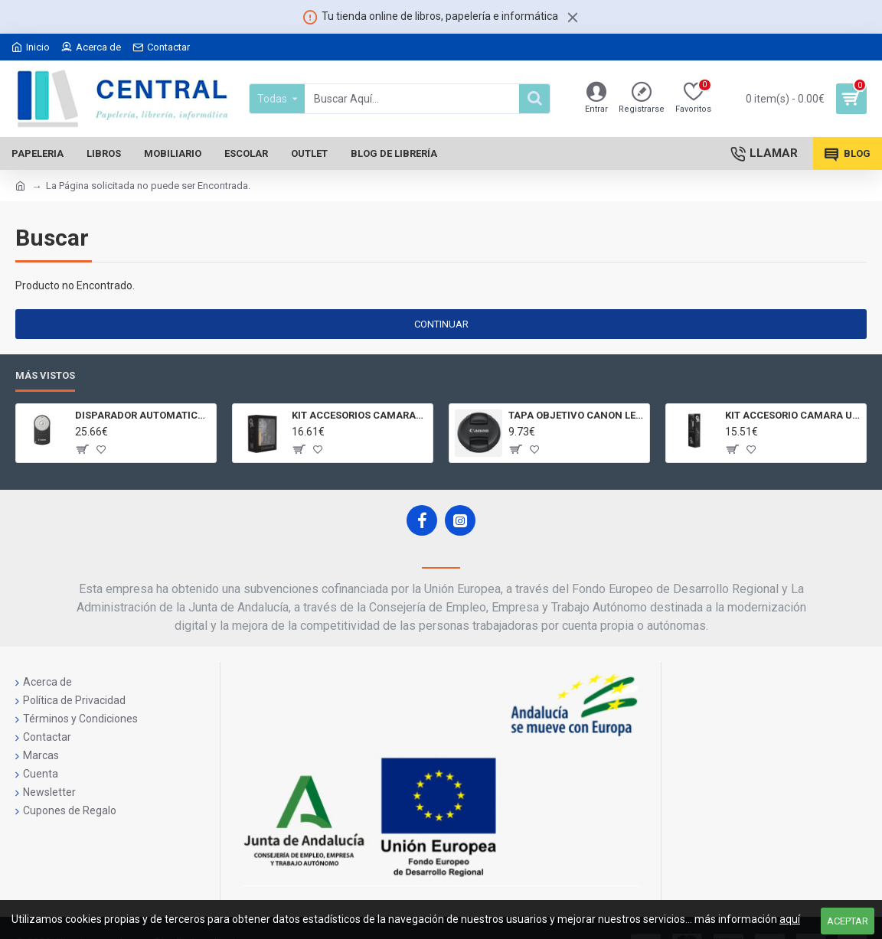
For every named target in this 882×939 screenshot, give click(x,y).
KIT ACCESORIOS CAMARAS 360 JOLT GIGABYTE (359, 415)
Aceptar (847, 921)
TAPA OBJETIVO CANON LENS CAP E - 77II (576, 415)
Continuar (441, 324)
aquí (789, 919)
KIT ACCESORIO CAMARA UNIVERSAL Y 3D (793, 415)
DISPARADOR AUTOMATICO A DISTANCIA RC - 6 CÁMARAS (143, 415)
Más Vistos (45, 375)
